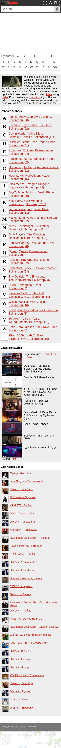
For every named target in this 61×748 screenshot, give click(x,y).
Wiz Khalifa (37, 301)
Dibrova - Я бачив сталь (24, 562)
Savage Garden (46, 268)
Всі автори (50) (19, 120)
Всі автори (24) (19, 153)
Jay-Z (12, 192)
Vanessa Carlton (19, 293)
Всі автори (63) (19, 271)
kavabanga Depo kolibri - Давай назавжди (34, 626)
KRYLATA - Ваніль (21, 505)
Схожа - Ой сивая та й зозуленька (30, 634)
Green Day (16, 167)
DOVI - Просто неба (22, 513)
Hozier (45, 175)
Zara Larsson (25, 327)
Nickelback (16, 229)
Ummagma (25, 285)
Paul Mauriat (39, 243)
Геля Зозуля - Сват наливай (26, 481)
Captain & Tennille (20, 137)
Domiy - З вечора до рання (26, 578)
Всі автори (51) (19, 212)
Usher (37, 285)
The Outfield (17, 276)
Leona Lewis (17, 209)
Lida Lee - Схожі (19, 699)
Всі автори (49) (19, 195)
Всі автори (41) (44, 137)
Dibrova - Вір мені (20, 651)
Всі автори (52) (19, 221)
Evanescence (44, 150)
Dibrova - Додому (20, 691)
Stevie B (29, 268)
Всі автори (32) (19, 162)
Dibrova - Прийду (20, 659)
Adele (49, 94)
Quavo (23, 251)
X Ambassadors (27, 310)
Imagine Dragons (38, 184)
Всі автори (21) (19, 170)
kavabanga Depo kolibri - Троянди (30, 537)
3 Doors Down (18, 338)
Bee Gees (45, 125)
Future (27, 158)
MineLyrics (31, 727)
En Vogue (15, 150)
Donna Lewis (47, 142)
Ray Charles (29, 259)
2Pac (12, 335)
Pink (51, 243)
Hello (5, 97)
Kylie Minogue (33, 200)
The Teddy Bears (20, 280)
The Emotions (35, 276)
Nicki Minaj (42, 226)
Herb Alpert (32, 175)
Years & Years (30, 318)
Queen (13, 251)
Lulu (29, 209)
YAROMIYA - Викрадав (23, 529)
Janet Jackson (26, 192)
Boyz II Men (29, 125)
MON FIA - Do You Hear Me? (26, 618)
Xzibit (12, 310)
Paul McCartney (19, 243)
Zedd (12, 327)
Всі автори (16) (19, 179)
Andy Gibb (26, 116)
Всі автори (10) (39, 338)
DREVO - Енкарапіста (23, 707)
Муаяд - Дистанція (21, 473)
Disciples (14, 142)
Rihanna (14, 259)
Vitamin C (38, 293)
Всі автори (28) (19, 246)
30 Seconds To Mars (30, 335)
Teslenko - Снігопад (21, 594)
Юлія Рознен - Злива (22, 554)
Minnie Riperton (46, 217)
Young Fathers (18, 322)
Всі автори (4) (18, 254)
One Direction (36, 234)
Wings (13, 301)
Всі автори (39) (36, 204)
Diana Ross (29, 142)
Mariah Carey (26, 217)
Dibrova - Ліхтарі (19, 667)
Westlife (23, 301)
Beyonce (14, 125)
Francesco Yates (43, 158)
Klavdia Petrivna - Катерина (26, 546)
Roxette (44, 259)
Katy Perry (15, 200)
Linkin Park (41, 209)
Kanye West (16, 204)
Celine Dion (34, 133)
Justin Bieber (46, 192)
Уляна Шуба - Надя (21, 683)
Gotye (28, 167)
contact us (35, 97)
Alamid (13, 116)
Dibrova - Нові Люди (22, 570)
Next (14, 459)
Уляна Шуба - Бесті (21, 489)
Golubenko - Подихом (23, 497)
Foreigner (15, 158)
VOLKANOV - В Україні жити (27, 675)
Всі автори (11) (40, 296)
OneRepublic (17, 238)
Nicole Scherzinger (21, 226)
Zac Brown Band (46, 327)
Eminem (28, 150)
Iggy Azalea (16, 187)
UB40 (12, 285)
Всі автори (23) (34, 229)
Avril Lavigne (42, 116)
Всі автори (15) (39, 322)
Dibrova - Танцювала (22, 521)
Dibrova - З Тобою (20, 610)
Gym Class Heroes (46, 167)
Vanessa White (18, 296)
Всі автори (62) (19, 128)
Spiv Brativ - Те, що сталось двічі (29, 643)
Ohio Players (17, 234)
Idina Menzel (17, 184)
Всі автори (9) (34, 187)
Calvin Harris (17, 133)
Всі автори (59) (42, 280)
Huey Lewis (16, 175)
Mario (12, 217)
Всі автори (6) (18, 330)
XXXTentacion (48, 310)
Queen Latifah (38, 251)
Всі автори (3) (18, 313)
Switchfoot (15, 268)
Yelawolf (14, 318)
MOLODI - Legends (21, 586)
